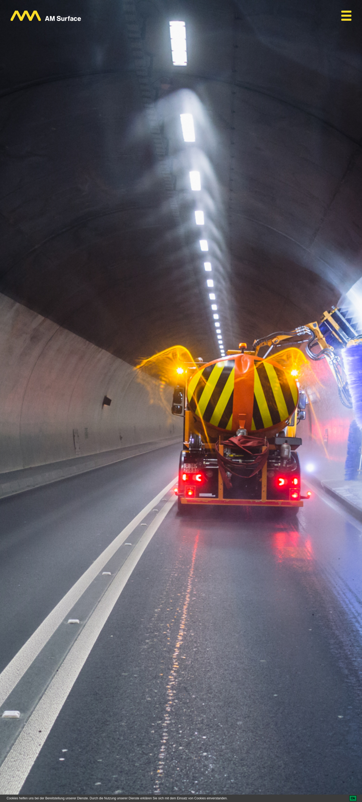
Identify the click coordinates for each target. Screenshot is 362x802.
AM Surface (23, 767)
